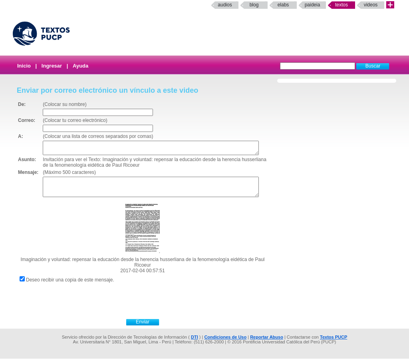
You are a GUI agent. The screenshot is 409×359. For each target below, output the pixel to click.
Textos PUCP (333, 337)
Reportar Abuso (266, 337)
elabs (283, 5)
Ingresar (52, 66)
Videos (371, 5)
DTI (194, 337)
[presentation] (151, 300)
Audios (225, 5)
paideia (312, 5)
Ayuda (80, 66)
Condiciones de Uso (225, 337)
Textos (341, 5)
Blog (254, 5)
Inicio (24, 66)
